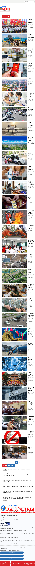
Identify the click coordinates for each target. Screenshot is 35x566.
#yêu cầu (6, 16)
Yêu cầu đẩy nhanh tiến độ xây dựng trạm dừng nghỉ (31, 109)
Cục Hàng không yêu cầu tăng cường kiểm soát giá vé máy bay (31, 124)
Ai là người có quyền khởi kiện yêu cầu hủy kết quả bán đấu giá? (31, 403)
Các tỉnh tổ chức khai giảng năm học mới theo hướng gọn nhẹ (31, 21)
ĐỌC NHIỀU (11, 465)
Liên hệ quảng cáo (12, 555)
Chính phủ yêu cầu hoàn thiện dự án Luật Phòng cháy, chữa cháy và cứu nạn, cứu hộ (31, 212)
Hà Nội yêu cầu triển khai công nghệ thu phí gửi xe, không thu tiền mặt (31, 256)
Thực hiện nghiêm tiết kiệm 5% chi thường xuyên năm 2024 (30, 50)
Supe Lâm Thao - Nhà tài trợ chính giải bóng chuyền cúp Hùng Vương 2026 (17, 481)
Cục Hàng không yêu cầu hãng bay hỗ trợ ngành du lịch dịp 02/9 (31, 36)
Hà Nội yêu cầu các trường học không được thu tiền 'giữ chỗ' (31, 286)
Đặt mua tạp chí (12, 552)
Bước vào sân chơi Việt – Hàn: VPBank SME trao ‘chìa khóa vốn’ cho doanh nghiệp (17, 492)
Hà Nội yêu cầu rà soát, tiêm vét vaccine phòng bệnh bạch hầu (31, 94)
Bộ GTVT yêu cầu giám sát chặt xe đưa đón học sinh (30, 153)
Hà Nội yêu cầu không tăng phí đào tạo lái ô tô (31, 315)
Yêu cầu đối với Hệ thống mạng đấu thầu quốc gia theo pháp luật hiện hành (31, 359)
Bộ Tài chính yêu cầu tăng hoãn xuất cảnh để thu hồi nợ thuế (31, 183)
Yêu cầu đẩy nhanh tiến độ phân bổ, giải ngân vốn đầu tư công (31, 271)
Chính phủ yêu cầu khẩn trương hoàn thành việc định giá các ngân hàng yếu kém (31, 388)
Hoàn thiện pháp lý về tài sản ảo (31, 330)
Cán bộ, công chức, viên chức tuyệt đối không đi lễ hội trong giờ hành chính (31, 374)
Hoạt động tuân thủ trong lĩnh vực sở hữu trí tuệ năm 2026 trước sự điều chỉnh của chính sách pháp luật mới (17, 498)
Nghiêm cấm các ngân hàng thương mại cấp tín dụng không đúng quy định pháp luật (31, 300)
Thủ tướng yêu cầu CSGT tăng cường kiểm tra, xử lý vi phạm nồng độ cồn (31, 418)
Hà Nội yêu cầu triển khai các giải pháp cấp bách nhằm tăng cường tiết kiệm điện (31, 227)
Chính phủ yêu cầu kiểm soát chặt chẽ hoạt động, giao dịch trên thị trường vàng (31, 197)
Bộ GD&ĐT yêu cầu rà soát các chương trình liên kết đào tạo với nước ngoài (31, 241)
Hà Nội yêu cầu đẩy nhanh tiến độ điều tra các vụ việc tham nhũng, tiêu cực (31, 433)
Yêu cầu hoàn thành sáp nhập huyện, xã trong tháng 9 (30, 80)
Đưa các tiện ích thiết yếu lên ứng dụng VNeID (30, 65)
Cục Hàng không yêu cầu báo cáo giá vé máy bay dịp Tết (31, 344)
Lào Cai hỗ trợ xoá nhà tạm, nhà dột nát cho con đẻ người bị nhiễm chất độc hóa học (16, 474)
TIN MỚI (4, 465)
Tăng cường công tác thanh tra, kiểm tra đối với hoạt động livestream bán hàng (31, 168)
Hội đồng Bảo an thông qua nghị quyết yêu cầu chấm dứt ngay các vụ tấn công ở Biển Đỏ (31, 447)
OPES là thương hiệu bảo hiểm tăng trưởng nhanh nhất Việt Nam (18, 486)
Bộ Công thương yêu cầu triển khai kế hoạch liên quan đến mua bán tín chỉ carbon (31, 138)
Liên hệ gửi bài (12, 558)
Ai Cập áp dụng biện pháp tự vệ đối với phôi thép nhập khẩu (16, 469)
